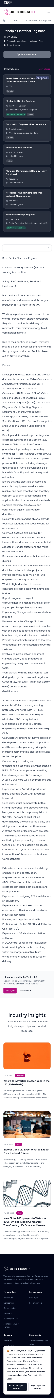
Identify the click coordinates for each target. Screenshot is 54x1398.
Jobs (15, 20)
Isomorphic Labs (16, 152)
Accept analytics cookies (16, 1387)
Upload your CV (10, 1318)
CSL (10, 86)
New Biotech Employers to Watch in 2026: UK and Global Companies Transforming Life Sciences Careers (24, 1222)
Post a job (10, 990)
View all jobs (44, 69)
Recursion (13, 179)
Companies (8, 1303)
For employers (35, 1303)
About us (7, 1341)
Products (20, 1076)
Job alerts (7, 1313)
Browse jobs (8, 1297)
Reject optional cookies (38, 1387)
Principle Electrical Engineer (38, 20)
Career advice (9, 1308)
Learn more (25, 990)
